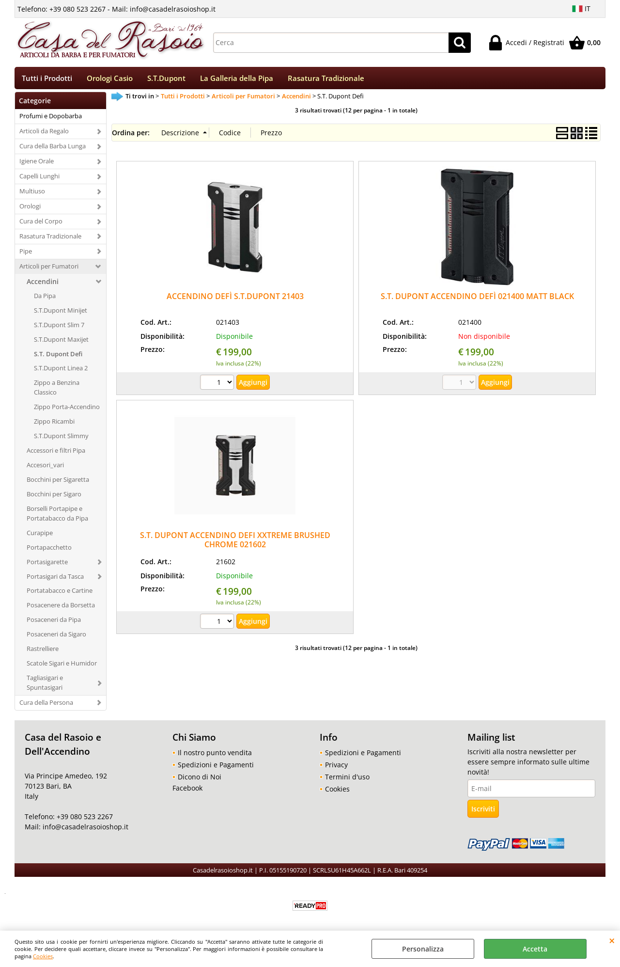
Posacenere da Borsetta (61, 608)
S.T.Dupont (166, 80)
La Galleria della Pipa (236, 80)
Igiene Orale (36, 164)
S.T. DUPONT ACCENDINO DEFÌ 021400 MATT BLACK (477, 299)
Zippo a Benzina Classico (56, 390)
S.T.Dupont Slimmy (61, 439)
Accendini (43, 284)
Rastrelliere (43, 652)
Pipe (25, 254)
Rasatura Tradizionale (326, 80)
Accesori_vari (45, 468)
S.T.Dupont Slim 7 (59, 327)
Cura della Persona (46, 705)
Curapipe (40, 535)
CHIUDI (612, 940)
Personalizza (423, 948)
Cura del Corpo (40, 224)
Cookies (43, 956)
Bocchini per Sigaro (54, 497)
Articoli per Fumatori (48, 269)
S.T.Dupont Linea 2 (61, 371)
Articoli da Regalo (44, 134)
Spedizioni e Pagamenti (216, 768)
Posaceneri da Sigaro (56, 637)
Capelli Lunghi (39, 179)
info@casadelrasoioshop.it (84, 830)
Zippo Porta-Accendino (67, 410)
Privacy (336, 768)
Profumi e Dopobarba (50, 119)
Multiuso (32, 194)
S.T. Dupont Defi (58, 356)
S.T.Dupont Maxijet (61, 342)
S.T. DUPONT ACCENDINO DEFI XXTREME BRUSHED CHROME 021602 (235, 543)
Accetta (535, 948)
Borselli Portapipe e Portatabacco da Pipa (57, 516)
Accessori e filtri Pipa (56, 453)
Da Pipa (45, 298)
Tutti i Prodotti (47, 80)
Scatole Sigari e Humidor (62, 666)
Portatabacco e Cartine (60, 593)
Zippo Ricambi (54, 424)
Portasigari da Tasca (55, 579)
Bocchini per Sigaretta (58, 482)
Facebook (187, 791)
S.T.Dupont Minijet (60, 313)
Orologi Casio (110, 80)
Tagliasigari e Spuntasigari (45, 686)
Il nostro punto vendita (215, 756)
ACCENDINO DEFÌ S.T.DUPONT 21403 (235, 299)
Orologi (30, 209)
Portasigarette (47, 564)
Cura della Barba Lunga (52, 149)
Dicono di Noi (199, 780)
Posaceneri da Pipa (54, 622)
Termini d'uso (347, 780)
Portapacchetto (49, 550)
